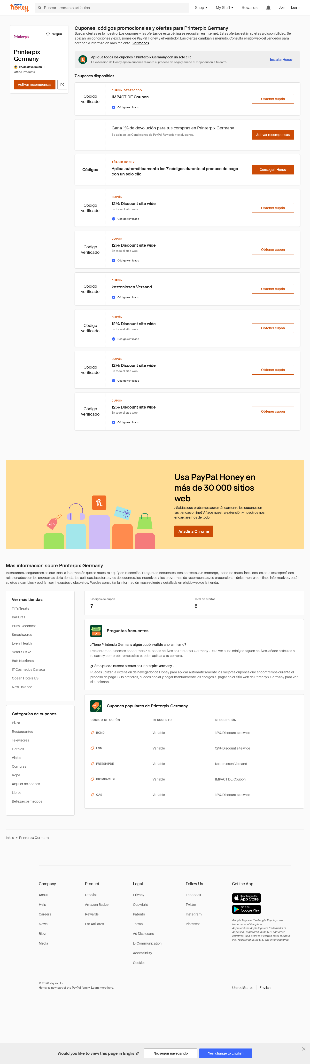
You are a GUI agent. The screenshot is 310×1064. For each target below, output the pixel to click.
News (43, 924)
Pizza (16, 723)
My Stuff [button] (225, 7)
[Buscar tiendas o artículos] (112, 8)
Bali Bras (18, 617)
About (43, 895)
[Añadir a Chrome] (193, 531)
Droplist (91, 895)
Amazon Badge (96, 904)
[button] (251, 987)
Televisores (20, 740)
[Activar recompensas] (34, 84)
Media (43, 943)
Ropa (16, 775)
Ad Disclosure (143, 933)
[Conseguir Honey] (273, 169)
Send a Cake (21, 652)
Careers (45, 914)
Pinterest (193, 924)
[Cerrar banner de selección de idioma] (303, 1049)
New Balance (22, 687)
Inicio (10, 837)
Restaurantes (22, 731)
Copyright (140, 904)
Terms (138, 924)
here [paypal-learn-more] (110, 988)
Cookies (139, 963)
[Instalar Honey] (281, 60)
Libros (16, 792)
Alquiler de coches (26, 784)
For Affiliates (94, 924)
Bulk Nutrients (23, 661)
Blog (42, 933)
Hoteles (18, 749)
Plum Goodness (24, 626)
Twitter (191, 904)
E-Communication (147, 943)
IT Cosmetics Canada (28, 669)
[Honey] (19, 8)
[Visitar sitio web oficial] (62, 84)
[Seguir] (54, 34)
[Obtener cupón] (273, 99)
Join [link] (282, 7)
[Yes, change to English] (225, 1053)
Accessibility (142, 953)
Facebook (193, 895)
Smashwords (22, 634)
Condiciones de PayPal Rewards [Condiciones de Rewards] (152, 135)
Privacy (138, 895)
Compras (19, 766)
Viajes (16, 758)
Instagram (194, 914)
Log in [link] (295, 7)
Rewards (249, 7)
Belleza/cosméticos (27, 801)
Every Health (22, 643)
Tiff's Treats (20, 608)
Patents (139, 914)
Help (42, 904)
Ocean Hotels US (25, 678)
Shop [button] (201, 7)
